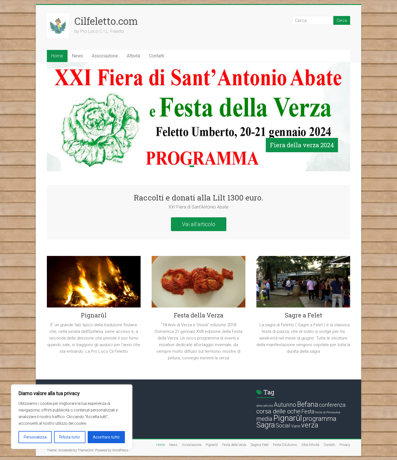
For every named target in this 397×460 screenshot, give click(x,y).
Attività (133, 55)
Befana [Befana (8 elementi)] (307, 404)
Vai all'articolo (198, 224)
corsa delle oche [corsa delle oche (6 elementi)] (278, 411)
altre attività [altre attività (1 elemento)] (264, 406)
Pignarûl (94, 315)
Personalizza (35, 437)
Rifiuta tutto (69, 437)
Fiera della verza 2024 (302, 145)
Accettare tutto (106, 437)
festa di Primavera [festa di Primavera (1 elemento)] (327, 412)
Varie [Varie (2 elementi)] (295, 426)
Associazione (105, 55)
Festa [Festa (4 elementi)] (308, 411)
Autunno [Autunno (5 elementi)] (285, 404)
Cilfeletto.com (106, 21)
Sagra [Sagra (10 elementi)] (265, 425)
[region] (71, 416)
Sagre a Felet (303, 315)
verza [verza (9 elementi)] (309, 425)
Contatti (156, 55)
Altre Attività (310, 445)
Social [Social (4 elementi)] (283, 425)
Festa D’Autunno (285, 445)
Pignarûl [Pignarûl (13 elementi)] (287, 418)
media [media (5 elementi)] (264, 418)
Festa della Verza (198, 315)
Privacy (345, 445)
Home (57, 55)
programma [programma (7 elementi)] (319, 418)
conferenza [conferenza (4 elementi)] (332, 405)
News (77, 55)
